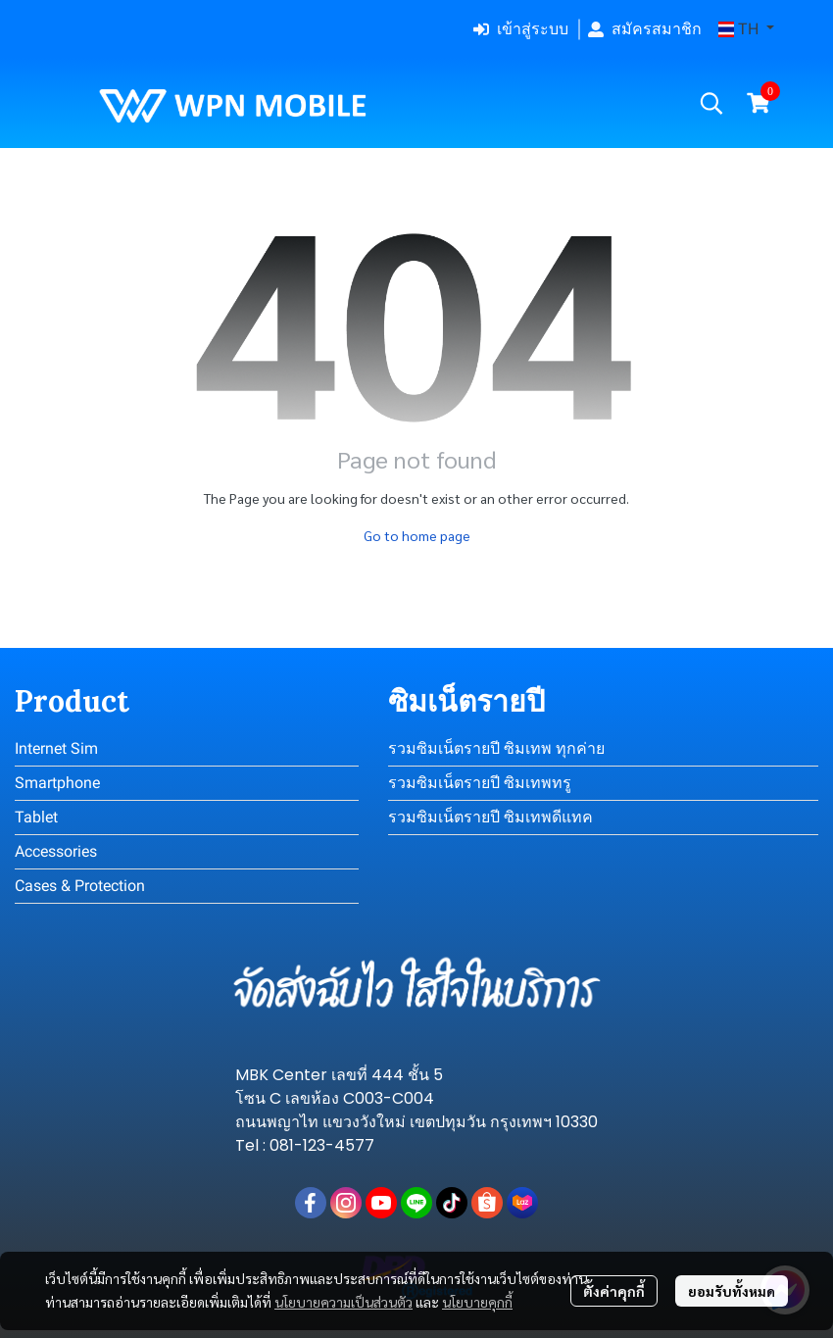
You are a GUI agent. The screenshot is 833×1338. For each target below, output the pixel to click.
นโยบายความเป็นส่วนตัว (343, 1302)
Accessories (56, 851)
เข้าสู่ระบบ (520, 29)
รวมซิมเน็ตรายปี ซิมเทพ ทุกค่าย (496, 748)
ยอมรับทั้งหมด (731, 1291)
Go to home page (417, 535)
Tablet (36, 817)
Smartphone (57, 782)
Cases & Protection (80, 885)
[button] (746, 29)
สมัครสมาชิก (645, 29)
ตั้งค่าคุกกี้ (614, 1291)
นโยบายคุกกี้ (477, 1302)
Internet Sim (56, 748)
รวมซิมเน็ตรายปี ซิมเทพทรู (479, 782)
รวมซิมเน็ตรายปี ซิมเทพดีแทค (490, 817)
